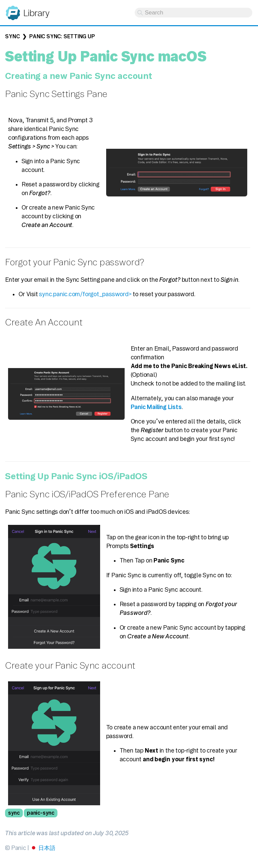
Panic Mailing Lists (156, 407)
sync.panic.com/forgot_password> (85, 294)
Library (36, 13)
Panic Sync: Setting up (62, 36)
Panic (13, 10)
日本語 (46, 848)
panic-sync (40, 813)
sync (14, 813)
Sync (12, 36)
